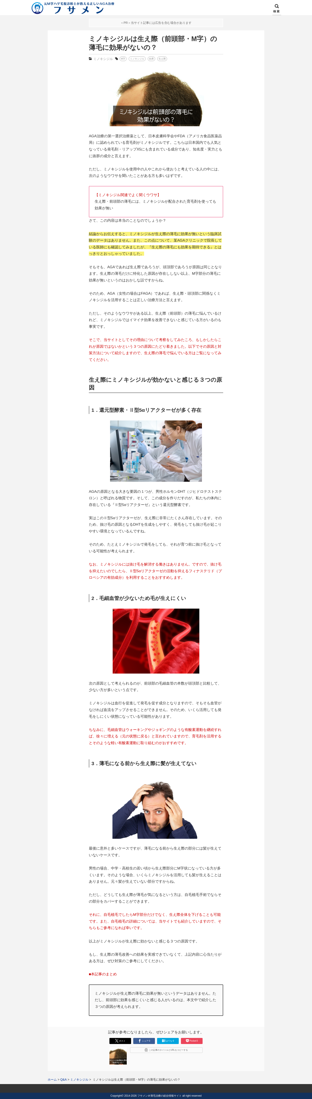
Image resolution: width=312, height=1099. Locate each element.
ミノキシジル (103, 59)
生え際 (162, 58)
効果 (151, 58)
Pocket (192, 1040)
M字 (123, 58)
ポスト (120, 1040)
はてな (168, 1040)
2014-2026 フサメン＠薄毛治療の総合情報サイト (153, 1095)
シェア (144, 1040)
